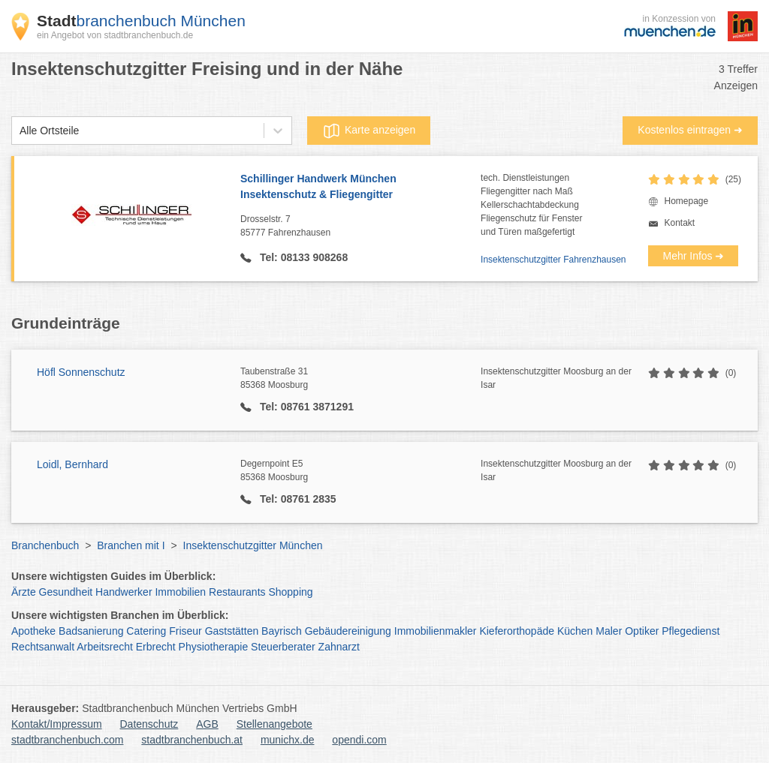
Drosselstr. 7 (360, 226)
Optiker (642, 631)
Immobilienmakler (435, 631)
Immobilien (180, 592)
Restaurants (237, 592)
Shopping (290, 592)
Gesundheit (66, 592)
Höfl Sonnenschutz (81, 372)
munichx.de (288, 740)
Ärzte (23, 592)
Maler (609, 631)
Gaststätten (232, 631)
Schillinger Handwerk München (360, 188)
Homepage (686, 201)
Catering (146, 631)
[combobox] (19, 131)
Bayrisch (281, 631)
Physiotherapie (214, 647)
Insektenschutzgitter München (253, 545)
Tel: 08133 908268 (302, 257)
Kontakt (679, 223)
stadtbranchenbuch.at (192, 740)
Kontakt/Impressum (56, 724)
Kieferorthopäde (516, 631)
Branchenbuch (45, 545)
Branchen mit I (130, 545)
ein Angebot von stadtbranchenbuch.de (115, 35)
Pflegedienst (690, 631)
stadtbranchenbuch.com (67, 740)
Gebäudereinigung (348, 631)
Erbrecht (156, 647)
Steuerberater (283, 647)
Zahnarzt (339, 647)
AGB (207, 724)
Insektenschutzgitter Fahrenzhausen (553, 259)
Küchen (575, 631)
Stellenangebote (274, 724)
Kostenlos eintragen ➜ (690, 130)
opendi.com (359, 740)
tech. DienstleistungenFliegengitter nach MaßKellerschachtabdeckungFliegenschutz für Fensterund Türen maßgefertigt (531, 205)
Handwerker (123, 592)
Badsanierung (91, 631)
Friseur (185, 631)
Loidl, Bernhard (72, 464)
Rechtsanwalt (42, 647)
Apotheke (33, 631)
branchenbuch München (141, 20)
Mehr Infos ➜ (693, 256)
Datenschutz (149, 724)
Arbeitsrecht (105, 647)
